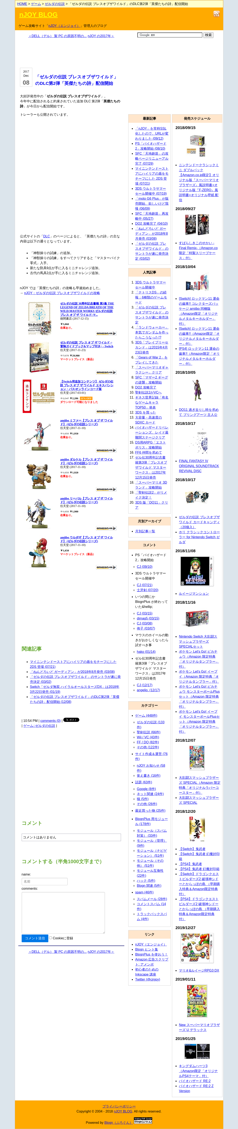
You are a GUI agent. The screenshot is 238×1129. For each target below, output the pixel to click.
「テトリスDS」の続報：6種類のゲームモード (151, 297)
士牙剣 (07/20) (147, 590)
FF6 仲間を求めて (148, 452)
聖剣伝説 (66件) (148, 732)
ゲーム (36, 4)
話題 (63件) (143, 782)
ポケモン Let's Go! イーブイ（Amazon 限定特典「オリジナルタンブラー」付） (199, 676)
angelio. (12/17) (148, 690)
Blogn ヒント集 (146, 949)
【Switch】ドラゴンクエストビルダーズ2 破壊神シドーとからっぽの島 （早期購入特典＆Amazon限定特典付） (199, 884)
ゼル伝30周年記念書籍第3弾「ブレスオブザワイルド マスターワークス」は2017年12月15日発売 (151, 467)
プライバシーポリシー (119, 1106)
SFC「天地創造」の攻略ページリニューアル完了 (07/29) (151, 158)
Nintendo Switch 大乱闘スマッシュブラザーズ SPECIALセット (198, 641)
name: (26, 874)
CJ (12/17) (144, 685)
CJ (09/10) (144, 566)
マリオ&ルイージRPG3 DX (199, 970)
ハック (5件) (146, 880)
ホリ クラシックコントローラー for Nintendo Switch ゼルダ (199, 537)
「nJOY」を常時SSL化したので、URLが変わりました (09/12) (151, 133)
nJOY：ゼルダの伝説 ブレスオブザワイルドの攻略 (62, 293)
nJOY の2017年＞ (101, 36)
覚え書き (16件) (148, 775)
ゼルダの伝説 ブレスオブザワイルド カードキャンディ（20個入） (199, 522)
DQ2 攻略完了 (145, 387)
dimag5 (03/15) (148, 618)
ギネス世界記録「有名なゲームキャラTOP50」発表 (151, 402)
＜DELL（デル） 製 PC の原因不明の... (57, 36)
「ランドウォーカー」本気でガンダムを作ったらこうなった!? (151, 332)
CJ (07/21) (144, 585)
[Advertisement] (71, 52)
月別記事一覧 (145, 531)
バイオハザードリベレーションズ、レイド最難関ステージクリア (151, 432)
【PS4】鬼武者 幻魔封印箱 (199, 869)
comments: (30, 888)
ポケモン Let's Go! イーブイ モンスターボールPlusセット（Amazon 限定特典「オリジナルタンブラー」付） (199, 721)
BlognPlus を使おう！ (151, 954)
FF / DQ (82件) (148, 742)
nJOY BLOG (38, 14)
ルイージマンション (194, 593)
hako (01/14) (146, 652)
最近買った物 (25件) (150, 810)
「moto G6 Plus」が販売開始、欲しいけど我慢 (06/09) (152, 203)
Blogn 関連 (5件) (149, 885)
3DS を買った (145, 412)
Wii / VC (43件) (148, 737)
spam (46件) (144, 892)
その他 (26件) (147, 804)
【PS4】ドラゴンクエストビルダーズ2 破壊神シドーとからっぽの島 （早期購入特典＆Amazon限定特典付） (199, 909)
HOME (22, 4)
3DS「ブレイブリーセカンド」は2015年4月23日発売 (151, 347)
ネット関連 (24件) (150, 794)
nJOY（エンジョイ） (64, 26)
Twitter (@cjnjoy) (147, 979)
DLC (46, 236)
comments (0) (50, 721)
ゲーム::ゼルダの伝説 (39, 726)
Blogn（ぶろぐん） (118, 1122)
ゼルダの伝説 (55, 4)
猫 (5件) (142, 799)
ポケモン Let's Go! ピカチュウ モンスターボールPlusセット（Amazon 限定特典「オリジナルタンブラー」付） (199, 696)
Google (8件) (146, 789)
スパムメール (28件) (152, 899)
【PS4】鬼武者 (190, 864)
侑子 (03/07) (146, 628)
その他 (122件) (148, 747)
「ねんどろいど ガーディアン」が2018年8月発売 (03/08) (72, 672)
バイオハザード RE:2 (195, 1081)
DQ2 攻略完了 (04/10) (151, 223)
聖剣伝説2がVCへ (148, 392)
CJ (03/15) (144, 613)
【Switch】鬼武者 (192, 849)
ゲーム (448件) (146, 715)
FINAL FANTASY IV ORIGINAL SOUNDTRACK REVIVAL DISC (199, 466)
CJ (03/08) (144, 623)
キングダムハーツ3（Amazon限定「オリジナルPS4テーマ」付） (198, 1071)
